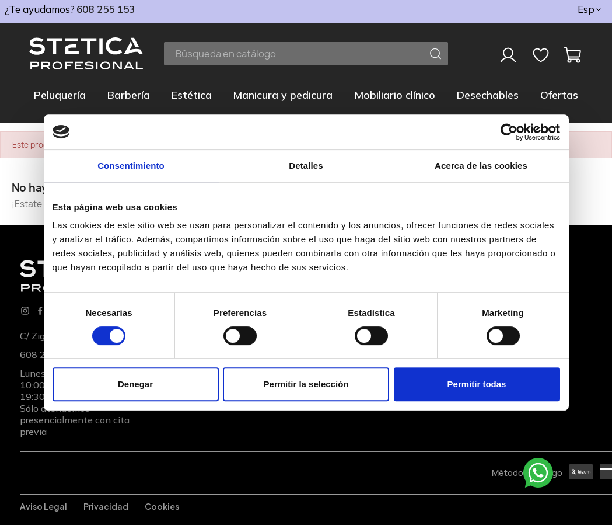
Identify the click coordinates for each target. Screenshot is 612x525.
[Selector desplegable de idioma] (590, 9)
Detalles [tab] (306, 166)
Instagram (25, 310)
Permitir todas (476, 384)
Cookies (162, 506)
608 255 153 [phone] (105, 9)
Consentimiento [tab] (131, 166)
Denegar (135, 384)
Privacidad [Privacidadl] (105, 506)
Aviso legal (43, 506)
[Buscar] (306, 53)
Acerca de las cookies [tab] (481, 166)
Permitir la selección (306, 384)
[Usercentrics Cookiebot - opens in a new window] (509, 132)
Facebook (40, 310)
